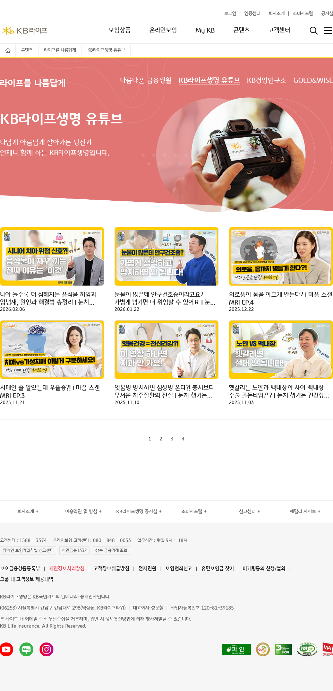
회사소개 (276, 14)
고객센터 (279, 30)
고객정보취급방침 (111, 569)
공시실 (327, 14)
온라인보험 (163, 30)
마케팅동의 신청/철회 (264, 569)
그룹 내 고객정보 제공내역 (26, 580)
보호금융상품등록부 (20, 569)
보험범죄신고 (178, 569)
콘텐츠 (241, 30)
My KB (205, 30)
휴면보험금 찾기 (217, 569)
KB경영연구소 (267, 81)
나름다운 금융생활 (146, 81)
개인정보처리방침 (67, 569)
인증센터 (252, 14)
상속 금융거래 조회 (111, 550)
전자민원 (147, 569)
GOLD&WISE (313, 81)
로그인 (230, 14)
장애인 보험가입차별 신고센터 (28, 550)
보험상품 (120, 30)
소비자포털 (303, 14)
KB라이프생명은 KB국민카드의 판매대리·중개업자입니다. (55, 597)
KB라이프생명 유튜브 (209, 81)
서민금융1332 (74, 550)
